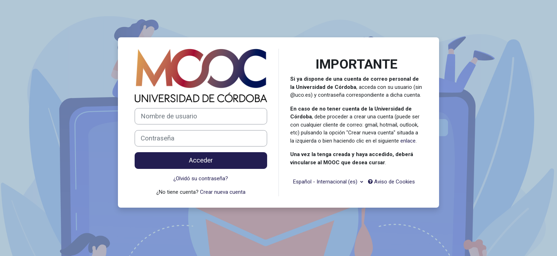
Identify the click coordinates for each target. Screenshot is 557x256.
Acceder (201, 160)
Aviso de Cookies (391, 181)
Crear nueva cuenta (222, 192)
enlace (408, 141)
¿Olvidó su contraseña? (200, 178)
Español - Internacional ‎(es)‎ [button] (326, 181)
